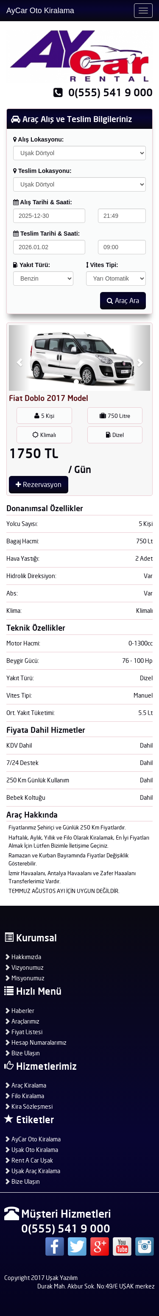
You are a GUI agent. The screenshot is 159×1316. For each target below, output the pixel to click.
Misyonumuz (24, 978)
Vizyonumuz (24, 967)
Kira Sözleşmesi (28, 1106)
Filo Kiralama (24, 1095)
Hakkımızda (22, 956)
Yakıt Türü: (31, 265)
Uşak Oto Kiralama (31, 1149)
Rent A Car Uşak (28, 1160)
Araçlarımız (21, 1021)
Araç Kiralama (25, 1085)
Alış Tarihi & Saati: (42, 202)
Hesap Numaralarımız (35, 1042)
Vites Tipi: (102, 265)
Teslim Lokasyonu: (42, 170)
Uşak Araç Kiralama (32, 1170)
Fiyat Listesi (23, 1031)
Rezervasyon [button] (38, 484)
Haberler (19, 1010)
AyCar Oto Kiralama (40, 10)
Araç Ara (123, 300)
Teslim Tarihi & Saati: (46, 233)
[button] (19, 358)
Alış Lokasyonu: (38, 139)
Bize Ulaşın (22, 1053)
